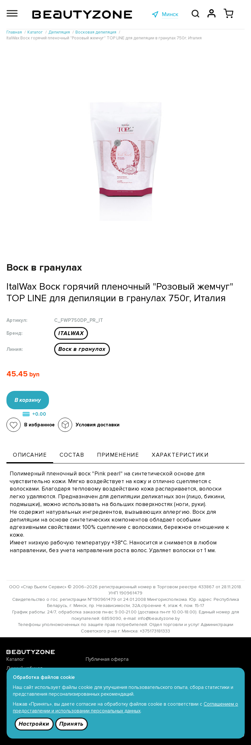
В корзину (27, 400)
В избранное (39, 425)
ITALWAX (71, 333)
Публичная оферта (107, 659)
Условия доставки (98, 425)
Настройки (34, 723)
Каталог (15, 659)
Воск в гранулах (82, 349)
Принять (71, 723)
